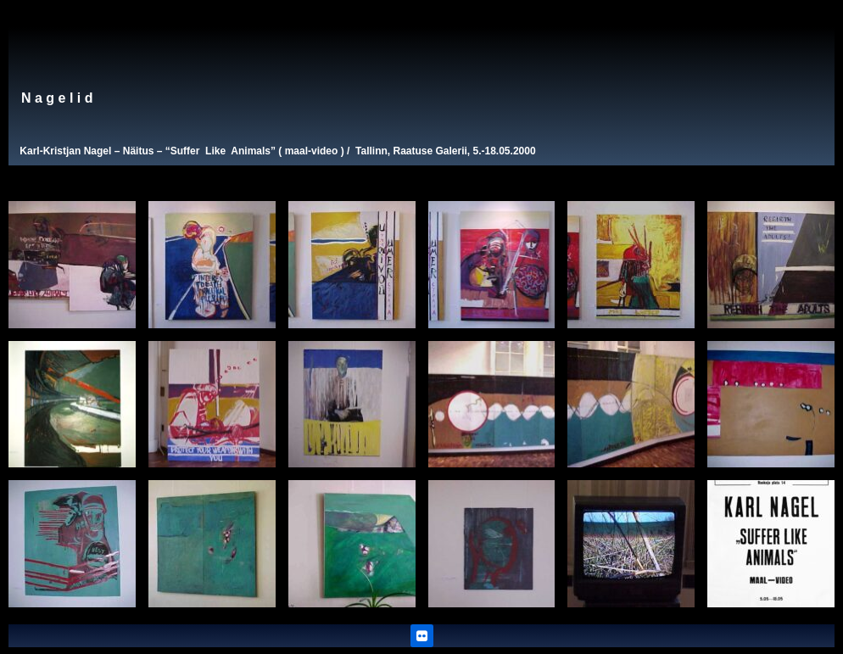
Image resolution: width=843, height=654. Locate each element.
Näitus (138, 151)
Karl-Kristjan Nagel (65, 151)
